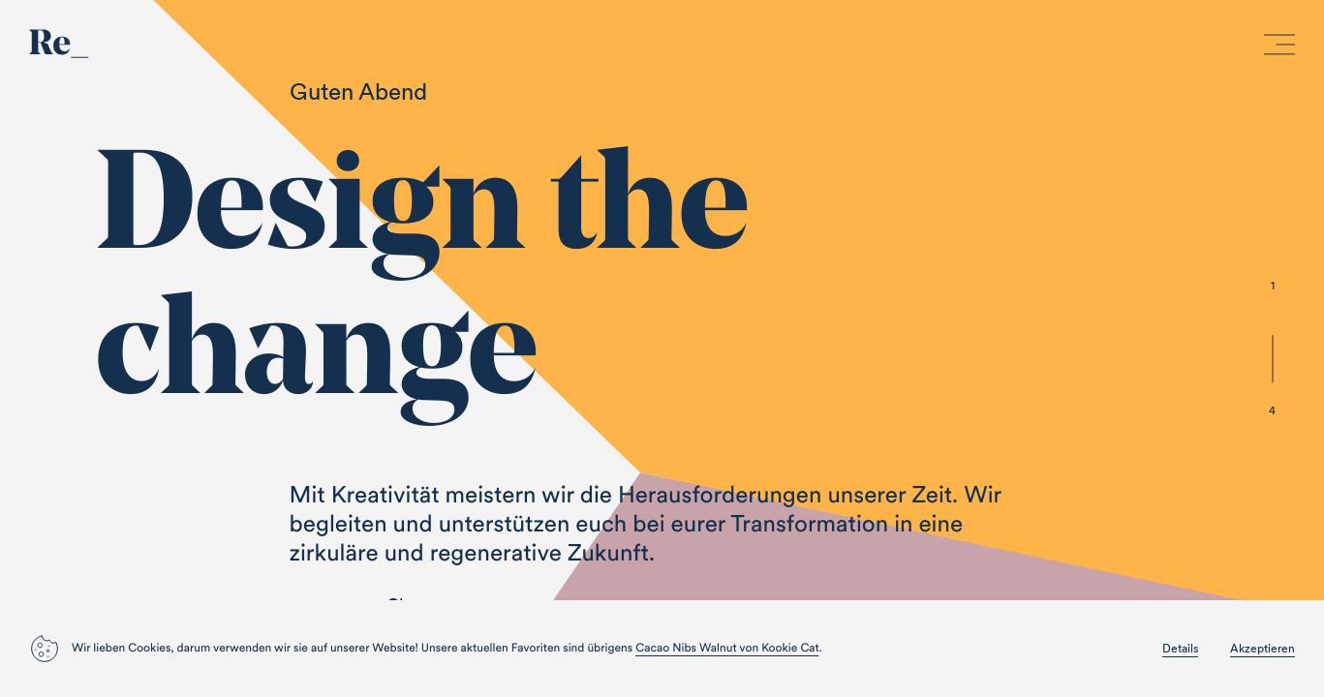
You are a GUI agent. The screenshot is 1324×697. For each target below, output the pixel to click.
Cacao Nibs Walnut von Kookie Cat (726, 648)
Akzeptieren (1262, 648)
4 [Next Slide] (1272, 410)
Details (1180, 648)
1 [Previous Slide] (1273, 285)
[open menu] (1279, 49)
